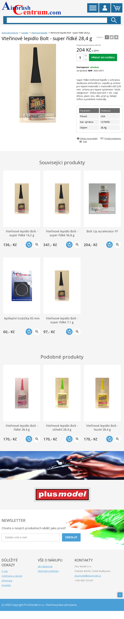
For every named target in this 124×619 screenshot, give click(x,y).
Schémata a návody (12, 575)
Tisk (85, 141)
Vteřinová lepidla (39, 32)
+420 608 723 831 (84, 580)
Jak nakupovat (45, 566)
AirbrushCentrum (10, 32)
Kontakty (6, 585)
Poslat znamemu (112, 138)
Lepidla (24, 32)
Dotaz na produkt (88, 138)
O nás (5, 571)
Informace (7, 580)
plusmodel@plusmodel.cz (88, 575)
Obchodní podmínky (48, 571)
